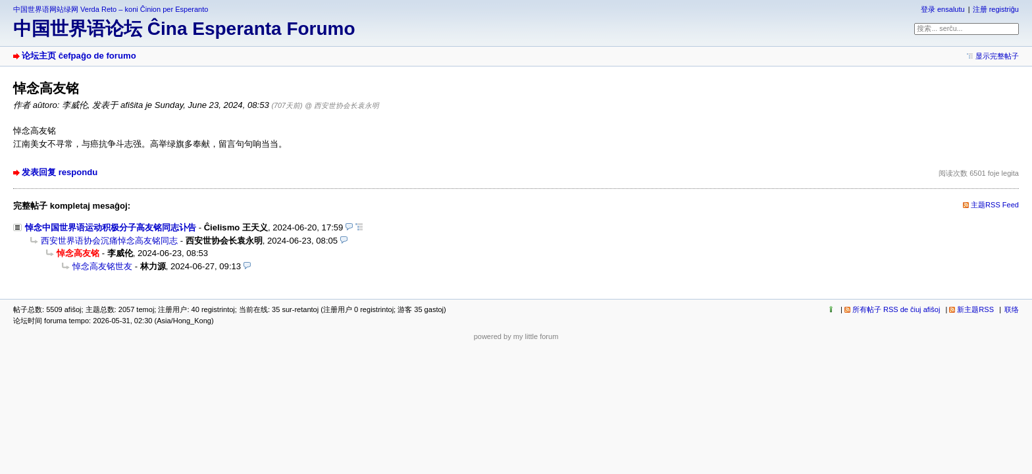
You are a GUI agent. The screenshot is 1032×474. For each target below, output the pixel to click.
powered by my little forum (516, 336)
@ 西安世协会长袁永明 (342, 105)
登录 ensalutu (943, 9)
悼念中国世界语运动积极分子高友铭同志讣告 (110, 227)
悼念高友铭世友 (102, 266)
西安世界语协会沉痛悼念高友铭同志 (109, 241)
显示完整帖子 (997, 56)
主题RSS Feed (995, 205)
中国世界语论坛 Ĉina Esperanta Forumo (184, 28)
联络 (1011, 309)
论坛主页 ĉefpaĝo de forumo (79, 56)
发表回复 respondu (59, 172)
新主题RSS (975, 309)
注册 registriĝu (996, 9)
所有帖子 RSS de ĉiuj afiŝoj (896, 309)
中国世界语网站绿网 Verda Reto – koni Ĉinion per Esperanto (110, 9)
